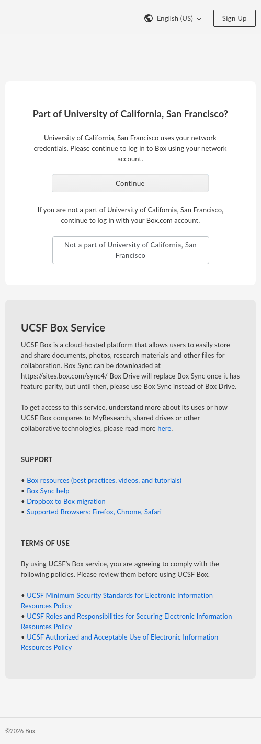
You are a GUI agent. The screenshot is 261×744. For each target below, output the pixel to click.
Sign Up (234, 18)
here (164, 428)
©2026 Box (20, 730)
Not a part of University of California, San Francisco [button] (130, 250)
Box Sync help (48, 491)
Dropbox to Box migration (66, 501)
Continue (130, 183)
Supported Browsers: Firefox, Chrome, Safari (94, 511)
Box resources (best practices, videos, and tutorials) (104, 480)
